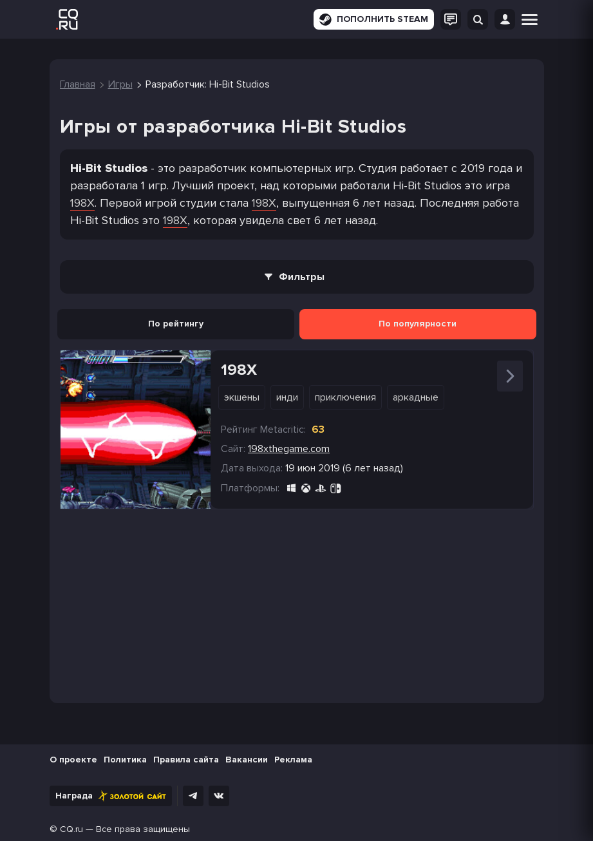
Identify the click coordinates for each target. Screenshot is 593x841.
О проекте (73, 759)
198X (82, 203)
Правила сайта (186, 759)
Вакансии (246, 759)
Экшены (241, 397)
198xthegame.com (289, 448)
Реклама (293, 759)
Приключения (345, 397)
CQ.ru (71, 829)
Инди (287, 397)
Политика (125, 759)
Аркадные (415, 397)
